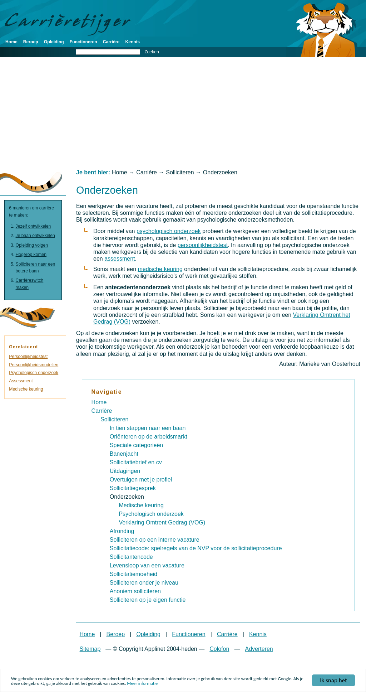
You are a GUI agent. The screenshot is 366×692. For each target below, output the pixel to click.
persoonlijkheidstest (203, 245)
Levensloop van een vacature (147, 565)
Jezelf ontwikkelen (33, 226)
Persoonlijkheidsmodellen (33, 364)
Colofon (219, 649)
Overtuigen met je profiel (141, 479)
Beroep (30, 41)
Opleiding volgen (32, 245)
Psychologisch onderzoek (33, 372)
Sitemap (90, 649)
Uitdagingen (125, 471)
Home (11, 41)
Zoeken (151, 51)
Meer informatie (142, 683)
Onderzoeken (127, 497)
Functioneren (83, 41)
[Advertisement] (183, 113)
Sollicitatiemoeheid (133, 574)
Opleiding (54, 41)
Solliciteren (180, 172)
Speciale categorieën (136, 445)
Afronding (122, 531)
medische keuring (160, 269)
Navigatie (107, 392)
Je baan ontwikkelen (35, 235)
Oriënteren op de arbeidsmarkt (148, 437)
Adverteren (259, 649)
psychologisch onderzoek (169, 231)
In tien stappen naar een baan (148, 428)
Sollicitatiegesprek (133, 488)
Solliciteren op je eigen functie (148, 600)
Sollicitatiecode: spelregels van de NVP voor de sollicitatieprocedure (196, 548)
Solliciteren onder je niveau (144, 583)
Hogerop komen (31, 254)
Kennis (132, 41)
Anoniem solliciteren (135, 591)
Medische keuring (26, 389)
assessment (119, 259)
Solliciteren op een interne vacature (154, 540)
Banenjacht (124, 454)
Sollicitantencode (131, 557)
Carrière (111, 41)
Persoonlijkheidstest (28, 356)
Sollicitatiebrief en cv (136, 462)
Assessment (21, 380)
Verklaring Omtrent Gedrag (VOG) (162, 522)
